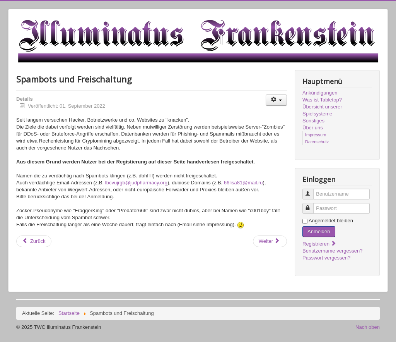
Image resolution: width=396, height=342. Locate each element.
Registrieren (319, 244)
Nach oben (367, 327)
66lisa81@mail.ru (243, 183)
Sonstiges (313, 121)
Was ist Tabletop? (322, 100)
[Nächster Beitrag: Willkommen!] (270, 241)
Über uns (312, 128)
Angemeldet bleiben (331, 220)
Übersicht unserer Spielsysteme (322, 110)
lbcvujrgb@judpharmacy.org (136, 183)
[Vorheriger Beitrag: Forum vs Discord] (33, 241)
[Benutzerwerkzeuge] (276, 100)
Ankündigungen (319, 93)
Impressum (315, 134)
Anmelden (318, 231)
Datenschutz (317, 141)
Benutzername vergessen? (332, 251)
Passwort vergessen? (326, 258)
